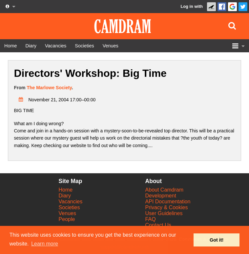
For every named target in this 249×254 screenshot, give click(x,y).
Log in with (191, 6)
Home (66, 190)
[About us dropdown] (10, 6)
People (67, 219)
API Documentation (168, 201)
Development (160, 195)
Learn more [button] (44, 243)
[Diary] (31, 45)
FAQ (150, 219)
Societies (69, 207)
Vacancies (71, 201)
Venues (67, 213)
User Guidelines (164, 213)
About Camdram (164, 190)
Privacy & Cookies (166, 207)
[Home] (10, 45)
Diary (65, 195)
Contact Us (158, 225)
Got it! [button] (216, 240)
